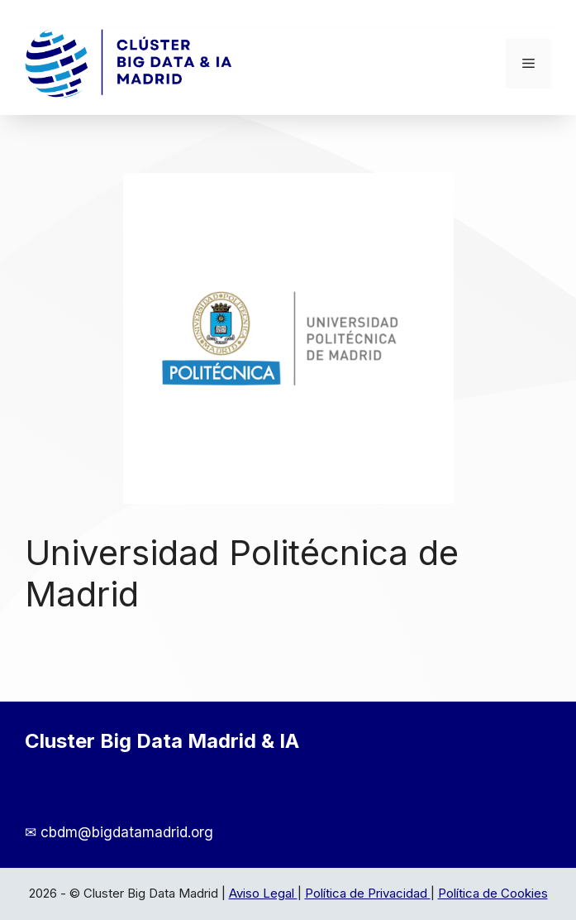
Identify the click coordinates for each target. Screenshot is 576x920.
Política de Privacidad (368, 893)
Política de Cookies (493, 893)
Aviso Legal (263, 893)
